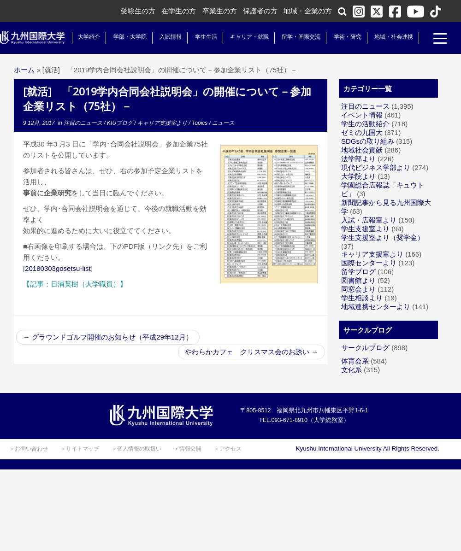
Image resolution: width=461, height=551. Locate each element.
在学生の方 (178, 11)
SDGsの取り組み (367, 141)
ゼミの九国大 (362, 132)
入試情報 (170, 37)
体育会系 (355, 361)
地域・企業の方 (308, 11)
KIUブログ (120, 123)
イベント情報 (362, 115)
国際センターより (368, 263)
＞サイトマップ (79, 448)
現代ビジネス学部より (375, 167)
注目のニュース (84, 123)
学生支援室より (365, 229)
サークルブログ (365, 348)
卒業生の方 (219, 11)
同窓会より (358, 289)
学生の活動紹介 (365, 124)
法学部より (358, 159)
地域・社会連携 (392, 37)
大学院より (358, 176)
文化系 (351, 370)
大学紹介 (88, 37)
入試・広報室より (368, 220)
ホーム (24, 70)
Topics (200, 123)
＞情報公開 (187, 448)
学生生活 (205, 37)
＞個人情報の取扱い (136, 448)
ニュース (223, 123)
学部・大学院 (129, 37)
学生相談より (362, 298)
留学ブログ (358, 272)
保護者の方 (260, 11)
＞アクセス (228, 448)
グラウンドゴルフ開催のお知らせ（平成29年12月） (108, 337)
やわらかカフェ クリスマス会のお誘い (251, 352)
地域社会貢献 (362, 150)
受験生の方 (138, 11)
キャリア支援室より (163, 123)
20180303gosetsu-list (58, 268)
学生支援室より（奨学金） (382, 237)
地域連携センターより (375, 307)
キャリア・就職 (248, 37)
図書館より (358, 280)
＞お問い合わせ (28, 448)
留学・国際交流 (300, 37)
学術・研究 (347, 37)
